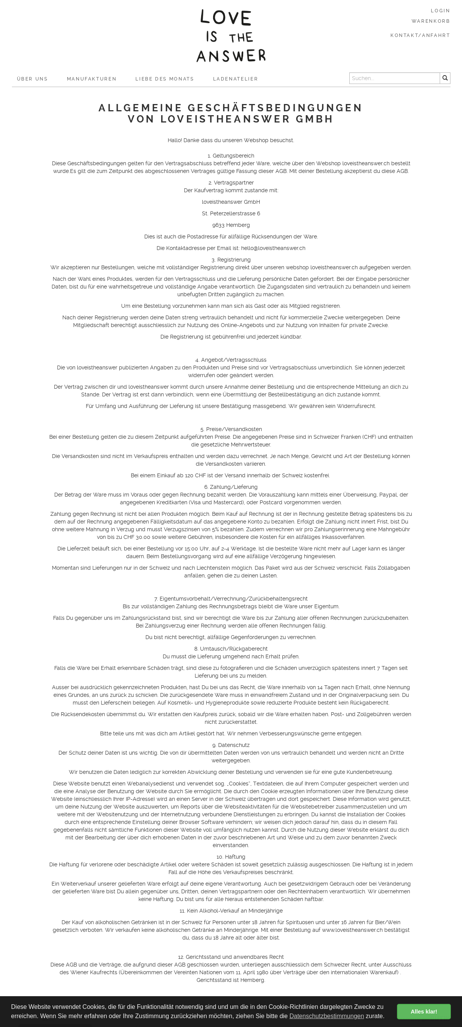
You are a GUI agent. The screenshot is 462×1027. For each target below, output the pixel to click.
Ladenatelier (236, 79)
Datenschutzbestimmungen (326, 1016)
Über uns (32, 79)
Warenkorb (431, 21)
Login (440, 10)
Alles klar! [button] (424, 1012)
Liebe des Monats (164, 79)
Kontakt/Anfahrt (420, 35)
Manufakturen (92, 79)
